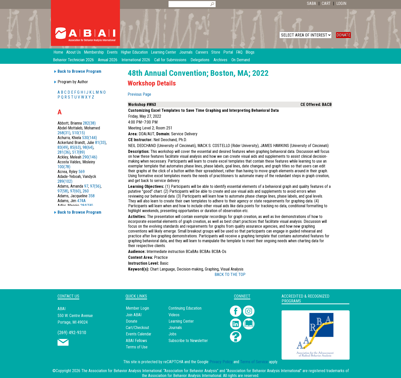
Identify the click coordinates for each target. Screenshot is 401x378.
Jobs (172, 334)
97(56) (95, 186)
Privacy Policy (220, 361)
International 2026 (135, 59)
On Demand (240, 59)
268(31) (64, 132)
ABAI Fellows (136, 340)
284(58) (86, 205)
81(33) (100, 142)
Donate (131, 321)
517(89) (78, 152)
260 (86, 191)
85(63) (75, 147)
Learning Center (181, 321)
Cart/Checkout (137, 327)
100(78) (64, 166)
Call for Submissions (170, 59)
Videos (174, 314)
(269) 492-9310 (72, 332)
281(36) (64, 152)
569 (82, 171)
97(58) (63, 191)
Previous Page (139, 94)
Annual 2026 (107, 59)
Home (58, 52)
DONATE (343, 35)
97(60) (75, 191)
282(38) (89, 123)
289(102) (65, 181)
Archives (220, 59)
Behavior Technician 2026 (73, 59)
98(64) (88, 147)
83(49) (63, 147)
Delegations (200, 59)
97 (86, 186)
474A (81, 200)
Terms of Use (137, 347)
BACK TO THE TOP (230, 274)
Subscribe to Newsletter (188, 340)
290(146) (89, 157)
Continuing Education (185, 308)
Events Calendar (138, 334)
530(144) (89, 137)
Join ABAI (133, 314)
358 (91, 195)
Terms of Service (254, 361)
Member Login (137, 308)
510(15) (78, 132)
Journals (175, 327)
